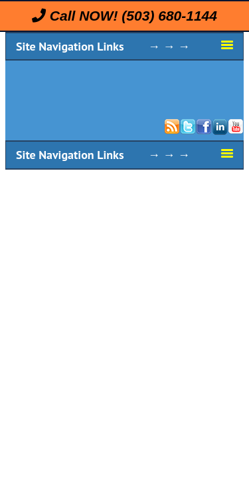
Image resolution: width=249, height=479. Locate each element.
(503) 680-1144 (169, 15)
